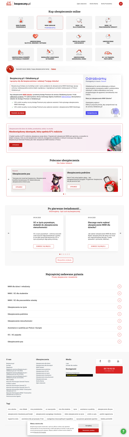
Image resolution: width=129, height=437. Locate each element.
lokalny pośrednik (106, 419)
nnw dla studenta (64, 409)
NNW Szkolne (27, 94)
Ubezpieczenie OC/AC (42, 371)
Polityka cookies (11, 383)
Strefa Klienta (94, 4)
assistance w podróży (87, 409)
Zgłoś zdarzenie (81, 4)
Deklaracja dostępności (72, 373)
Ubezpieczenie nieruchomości (44, 377)
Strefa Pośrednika (106, 4)
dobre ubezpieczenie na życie (74, 414)
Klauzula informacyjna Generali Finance (17, 381)
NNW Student (40, 367)
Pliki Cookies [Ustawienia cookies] (10, 379)
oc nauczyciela (50, 409)
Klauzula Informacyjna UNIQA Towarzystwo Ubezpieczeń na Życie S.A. (18, 393)
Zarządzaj (88, 425)
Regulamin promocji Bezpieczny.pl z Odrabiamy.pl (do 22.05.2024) (16, 377)
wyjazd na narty (13, 419)
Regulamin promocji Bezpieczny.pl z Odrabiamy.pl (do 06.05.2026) (16, 373)
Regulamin (9, 367)
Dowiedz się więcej (17, 113)
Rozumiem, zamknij (88, 430)
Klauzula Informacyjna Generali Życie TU (18, 387)
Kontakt (8, 365)
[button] (8, 179)
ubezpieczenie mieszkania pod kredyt (20, 414)
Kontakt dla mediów (71, 365)
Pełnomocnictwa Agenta (13, 396)
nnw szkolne (12, 409)
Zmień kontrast (72, 375)
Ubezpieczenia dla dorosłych (44, 365)
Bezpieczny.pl (10, 363)
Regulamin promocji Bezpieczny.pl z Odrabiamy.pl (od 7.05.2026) (16, 370)
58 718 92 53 (109, 369)
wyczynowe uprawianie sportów (86, 419)
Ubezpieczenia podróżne (43, 369)
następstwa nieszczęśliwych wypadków (60, 419)
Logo (67, 363)
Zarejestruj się (92, 113)
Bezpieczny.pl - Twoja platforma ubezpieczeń (18, 4)
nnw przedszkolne (36, 409)
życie (75, 409)
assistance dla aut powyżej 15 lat (33, 419)
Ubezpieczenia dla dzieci (43, 363)
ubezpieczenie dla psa (105, 409)
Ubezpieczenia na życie (43, 373)
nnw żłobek (23, 409)
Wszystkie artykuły (64, 260)
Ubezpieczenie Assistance (43, 375)
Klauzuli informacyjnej (40, 432)
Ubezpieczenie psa (41, 379)
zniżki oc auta (92, 414)
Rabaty (53, 69)
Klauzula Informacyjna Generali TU (16, 385)
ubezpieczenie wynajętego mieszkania (48, 414)
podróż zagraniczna (106, 414)
